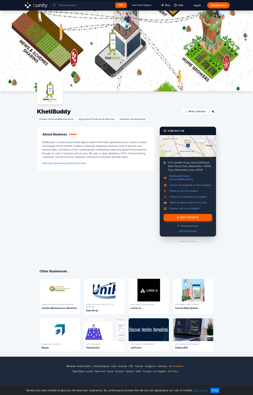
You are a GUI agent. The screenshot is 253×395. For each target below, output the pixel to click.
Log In (197, 5)
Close (215, 390)
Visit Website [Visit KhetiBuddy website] (188, 217)
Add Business (218, 5)
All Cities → (174, 371)
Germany (162, 366)
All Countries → (177, 366)
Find (121, 5)
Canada (139, 366)
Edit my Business (188, 231)
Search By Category (141, 5)
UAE (131, 366)
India (113, 366)
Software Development (133, 119)
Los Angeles (159, 371)
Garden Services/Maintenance (56, 119)
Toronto (147, 371)
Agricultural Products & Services (97, 119)
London (89, 371)
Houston (119, 371)
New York (100, 371)
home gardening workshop (61, 163)
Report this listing (188, 241)
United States (84, 366)
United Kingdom (101, 366)
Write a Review (195, 111)
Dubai (110, 371)
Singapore (150, 366)
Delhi (138, 371)
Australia (122, 366)
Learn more (201, 390)
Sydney (130, 371)
